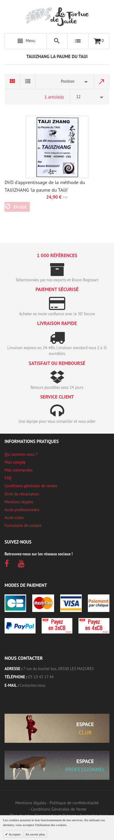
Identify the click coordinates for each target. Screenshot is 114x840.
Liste (28, 81)
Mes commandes (19, 470)
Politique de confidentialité (74, 802)
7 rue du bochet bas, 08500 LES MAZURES (58, 668)
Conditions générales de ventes (31, 485)
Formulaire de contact (23, 525)
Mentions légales (19, 501)
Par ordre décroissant (101, 81)
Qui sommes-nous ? (21, 454)
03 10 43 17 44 (41, 677)
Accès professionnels (22, 509)
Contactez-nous (33, 685)
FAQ (8, 478)
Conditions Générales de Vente (58, 809)
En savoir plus (35, 834)
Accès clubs (14, 517)
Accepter (14, 834)
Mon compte (15, 462)
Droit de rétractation (22, 494)
